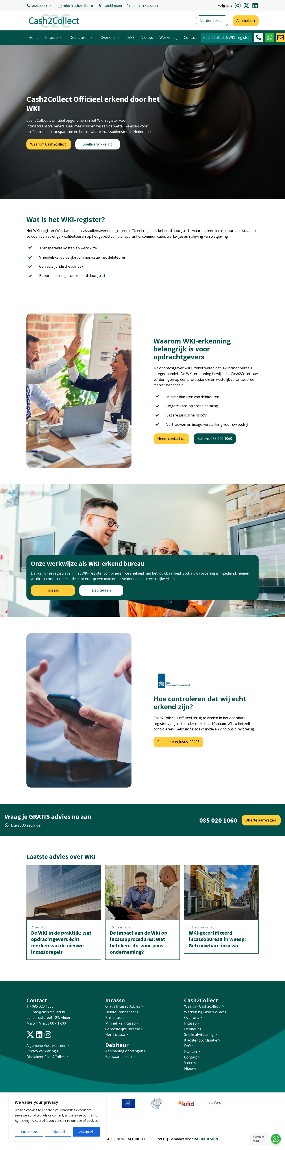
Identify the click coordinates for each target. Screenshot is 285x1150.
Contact (190, 37)
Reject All (58, 1131)
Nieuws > (191, 1068)
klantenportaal (212, 20)
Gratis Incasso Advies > (124, 1006)
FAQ (130, 37)
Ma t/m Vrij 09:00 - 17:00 (46, 1023)
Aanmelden (245, 20)
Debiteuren (82, 37)
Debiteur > (193, 1029)
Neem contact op (171, 438)
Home (34, 37)
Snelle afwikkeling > (200, 1034)
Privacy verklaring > (42, 1051)
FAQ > (189, 1045)
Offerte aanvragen (261, 820)
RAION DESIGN (206, 1139)
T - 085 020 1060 (40, 1006)
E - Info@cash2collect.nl (46, 1012)
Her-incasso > (116, 1034)
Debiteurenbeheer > (122, 1012)
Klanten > (192, 1051)
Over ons (110, 37)
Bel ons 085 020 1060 (214, 438)
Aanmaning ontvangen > (125, 1051)
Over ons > (193, 1017)
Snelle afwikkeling (98, 144)
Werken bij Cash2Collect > (205, 1012)
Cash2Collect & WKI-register (226, 37)
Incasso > (192, 1023)
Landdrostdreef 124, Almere (49, 1017)
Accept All (86, 1131)
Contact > (192, 1057)
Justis (102, 275)
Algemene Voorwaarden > (47, 1045)
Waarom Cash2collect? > (204, 1006)
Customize (29, 1131)
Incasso (54, 37)
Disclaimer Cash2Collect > (47, 1056)
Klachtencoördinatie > (202, 1040)
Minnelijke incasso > (122, 1023)
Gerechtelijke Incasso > (124, 1029)
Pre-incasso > (116, 1017)
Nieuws (147, 37)
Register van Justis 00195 (178, 741)
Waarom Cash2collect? (48, 144)
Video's (190, 1062)
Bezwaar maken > (120, 1056)
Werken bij (168, 37)
